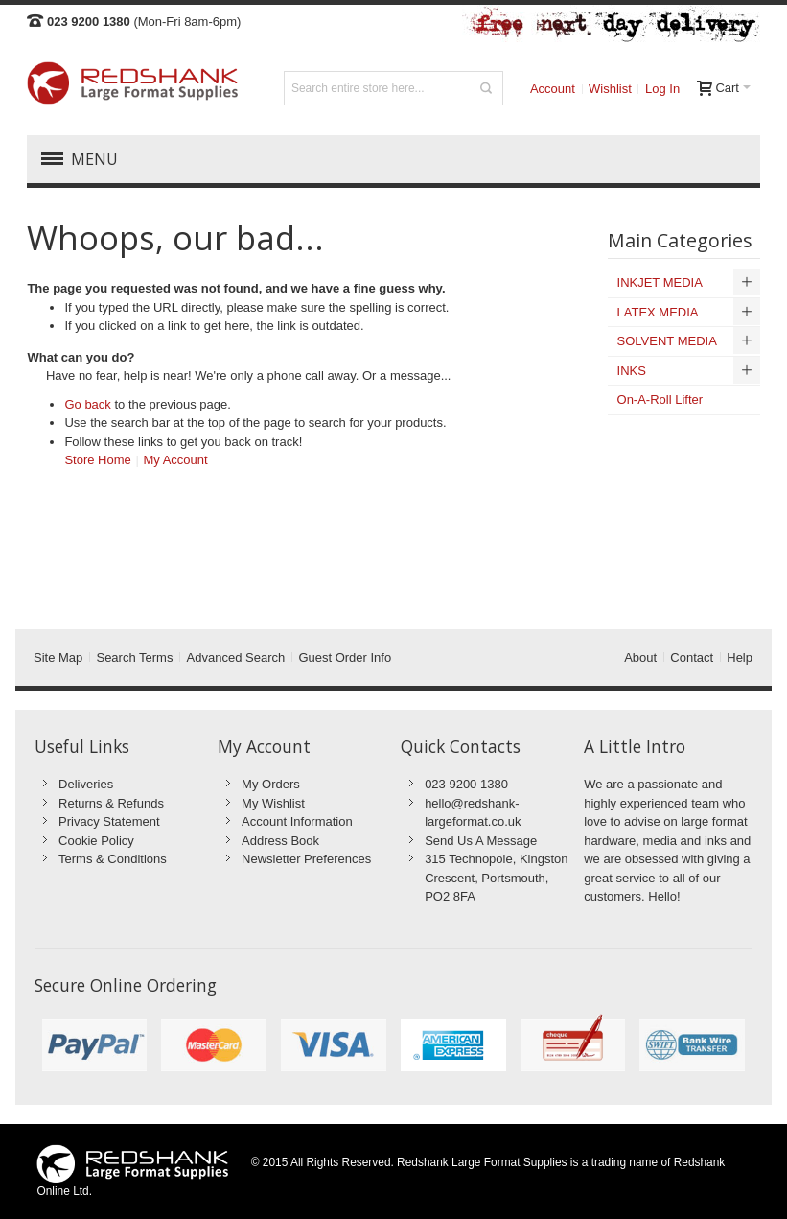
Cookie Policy (96, 840)
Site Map (58, 657)
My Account (175, 460)
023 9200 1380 (466, 784)
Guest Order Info (344, 657)
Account (552, 89)
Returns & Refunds (111, 803)
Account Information (297, 821)
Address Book (280, 840)
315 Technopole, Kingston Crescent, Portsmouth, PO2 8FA (496, 877)
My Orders (271, 784)
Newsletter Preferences (306, 859)
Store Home (97, 460)
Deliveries (85, 784)
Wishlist (610, 89)
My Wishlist (273, 803)
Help (739, 657)
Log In (662, 89)
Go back (87, 404)
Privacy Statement (109, 821)
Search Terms (134, 657)
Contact (691, 657)
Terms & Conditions (112, 859)
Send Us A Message (481, 840)
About (640, 657)
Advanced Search (236, 657)
